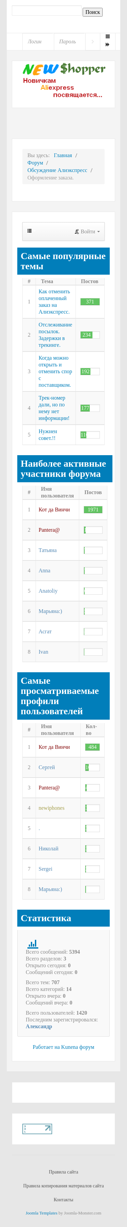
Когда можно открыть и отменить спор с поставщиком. (55, 371)
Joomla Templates (42, 1212)
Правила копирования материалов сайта (63, 1185)
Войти (92, 41)
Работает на (46, 1047)
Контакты (63, 1199)
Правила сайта (63, 1172)
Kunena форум (77, 1047)
